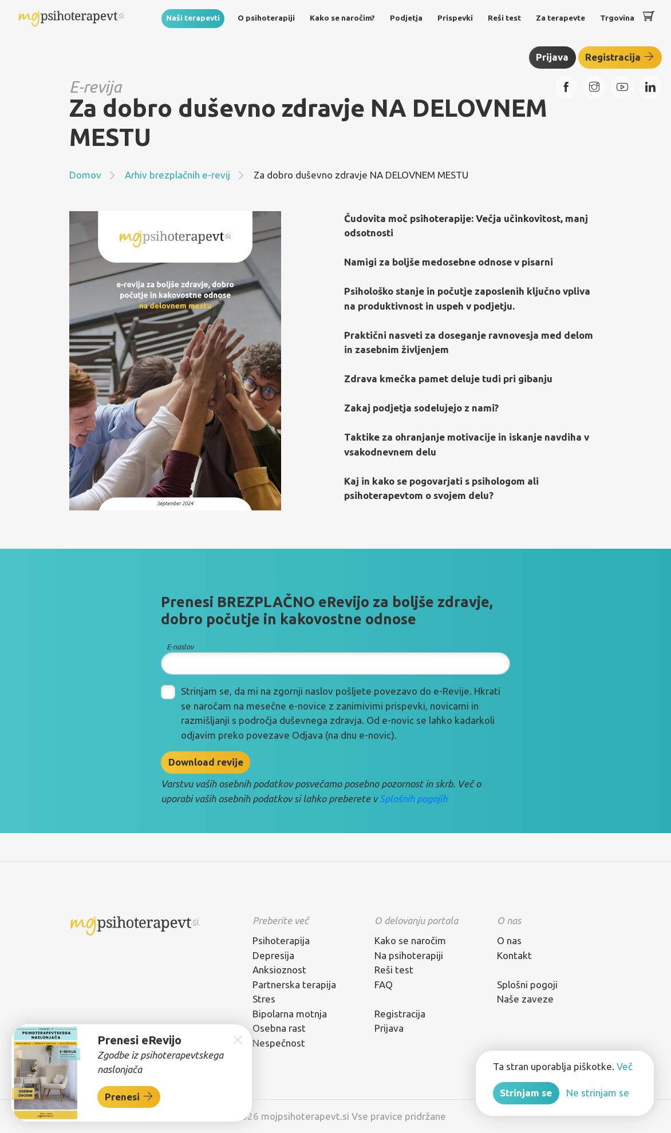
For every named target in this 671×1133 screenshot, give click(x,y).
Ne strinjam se (597, 1092)
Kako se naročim (410, 940)
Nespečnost (278, 1042)
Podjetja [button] (406, 17)
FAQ (383, 984)
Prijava (552, 57)
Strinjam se (526, 1092)
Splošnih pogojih (413, 798)
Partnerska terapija (294, 984)
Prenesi (129, 1096)
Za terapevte (560, 17)
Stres (263, 998)
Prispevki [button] (455, 17)
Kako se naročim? (342, 17)
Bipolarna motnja (289, 1013)
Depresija (273, 955)
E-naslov (180, 647)
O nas (509, 940)
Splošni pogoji (527, 984)
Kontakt (514, 955)
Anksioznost (279, 969)
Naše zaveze (525, 998)
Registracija (619, 56)
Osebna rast (279, 1028)
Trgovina (617, 17)
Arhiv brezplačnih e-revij (177, 174)
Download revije (205, 761)
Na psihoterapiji (408, 955)
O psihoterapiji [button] (266, 17)
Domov (85, 174)
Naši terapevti (193, 17)
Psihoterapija (281, 940)
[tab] (304, 920)
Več (625, 1066)
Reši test (504, 17)
